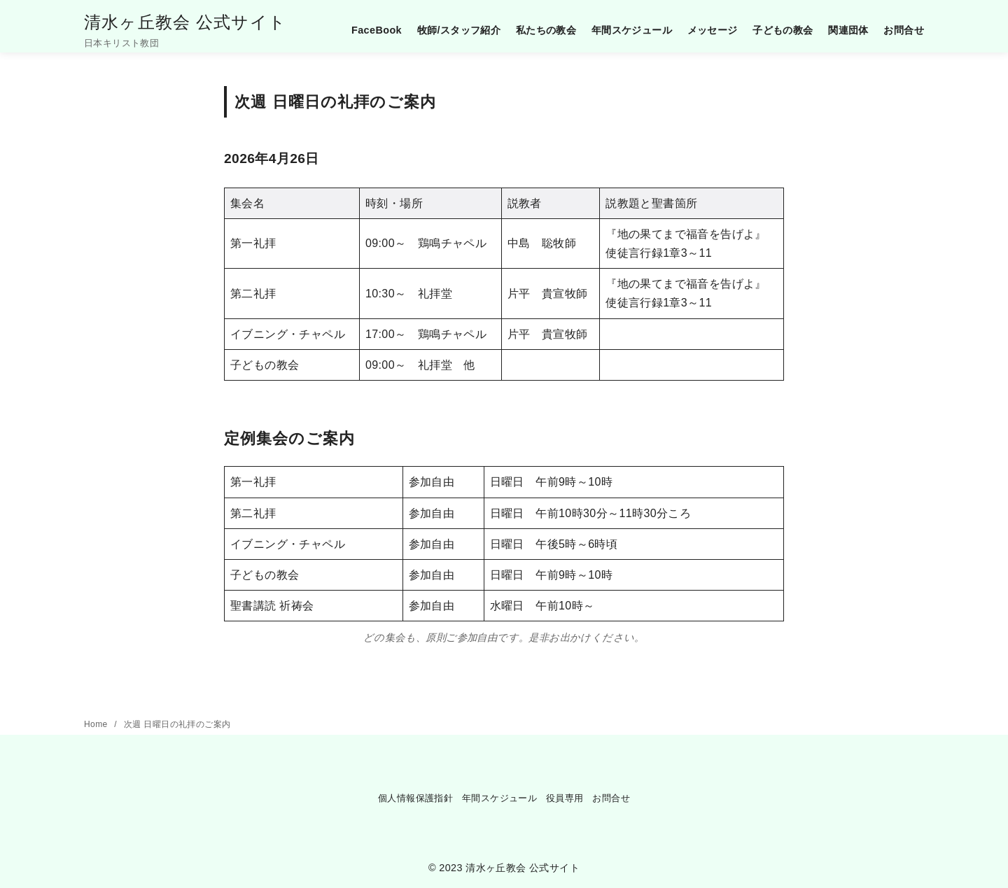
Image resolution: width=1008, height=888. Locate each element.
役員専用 (565, 798)
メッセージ (712, 30)
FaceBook (376, 30)
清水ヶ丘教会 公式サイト (185, 22)
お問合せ (903, 30)
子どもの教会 (782, 30)
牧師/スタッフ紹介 (459, 30)
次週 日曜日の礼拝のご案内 (177, 724)
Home (97, 724)
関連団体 (848, 30)
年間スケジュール (632, 30)
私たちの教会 (546, 30)
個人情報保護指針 (415, 798)
